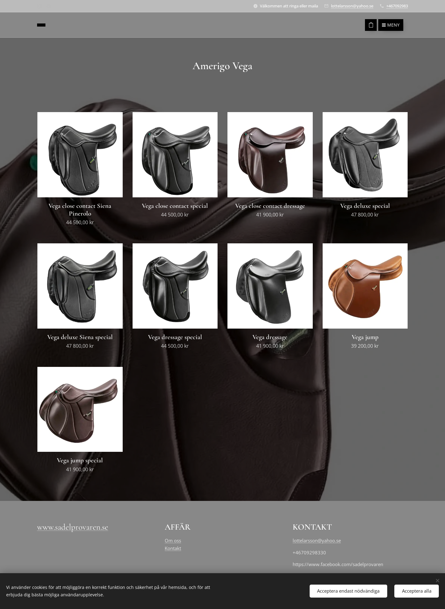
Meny (391, 25)
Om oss (173, 540)
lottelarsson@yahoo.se (352, 6)
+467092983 (397, 6)
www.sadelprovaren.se (72, 527)
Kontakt (173, 548)
